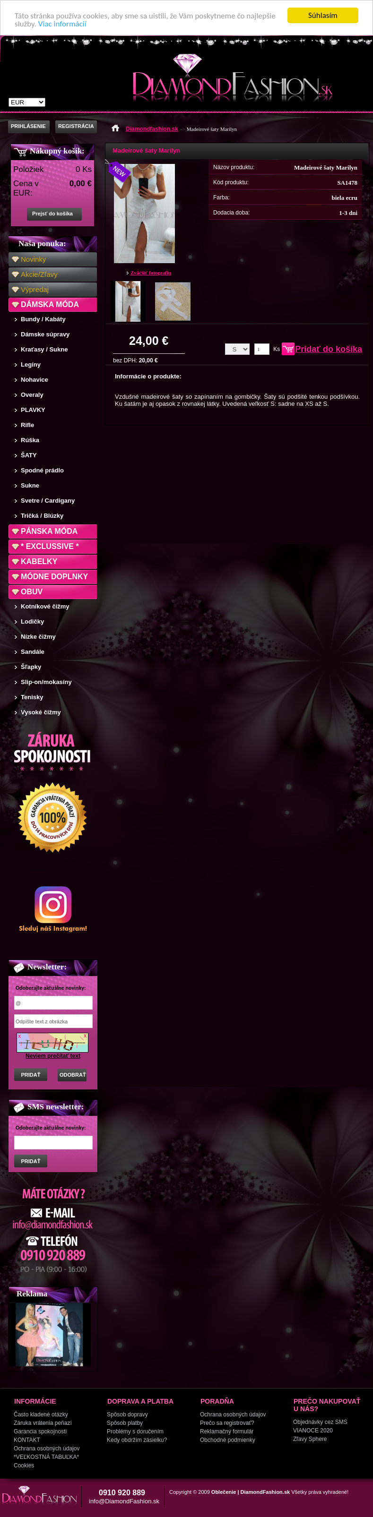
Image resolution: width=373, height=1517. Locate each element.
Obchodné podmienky (227, 1440)
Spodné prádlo (42, 470)
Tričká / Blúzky (42, 515)
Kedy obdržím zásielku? (137, 1440)
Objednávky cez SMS (320, 1422)
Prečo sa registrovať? (227, 1423)
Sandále (32, 651)
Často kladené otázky (41, 1414)
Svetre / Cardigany (48, 500)
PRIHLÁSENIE (28, 126)
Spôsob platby (125, 1423)
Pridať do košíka (328, 349)
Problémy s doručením (135, 1431)
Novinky (33, 259)
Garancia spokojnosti (40, 1431)
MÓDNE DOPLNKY (54, 577)
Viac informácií (62, 24)
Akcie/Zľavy (39, 274)
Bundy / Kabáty (43, 319)
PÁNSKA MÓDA (49, 531)
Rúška (30, 440)
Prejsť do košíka (52, 213)
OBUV (32, 592)
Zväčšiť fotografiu (150, 272)
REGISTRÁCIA (76, 126)
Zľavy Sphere (310, 1439)
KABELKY (39, 561)
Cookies (24, 1465)
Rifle (27, 425)
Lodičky (32, 621)
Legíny (31, 364)
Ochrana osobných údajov (46, 1448)
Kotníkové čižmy (45, 606)
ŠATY (29, 455)
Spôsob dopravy (127, 1414)
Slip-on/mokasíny (46, 682)
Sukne (30, 485)
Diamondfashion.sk (152, 129)
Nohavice (34, 379)
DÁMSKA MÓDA (50, 304)
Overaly (32, 394)
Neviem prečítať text (53, 1056)
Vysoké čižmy (41, 712)
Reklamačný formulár (226, 1431)
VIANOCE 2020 (313, 1430)
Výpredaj (35, 289)
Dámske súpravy (45, 334)
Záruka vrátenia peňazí (43, 1423)
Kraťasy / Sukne (44, 349)
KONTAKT (27, 1440)
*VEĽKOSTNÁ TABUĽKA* (46, 1457)
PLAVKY (33, 409)
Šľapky (31, 666)
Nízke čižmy (38, 636)
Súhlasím (323, 15)
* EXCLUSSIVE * (50, 546)
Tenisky (32, 697)
